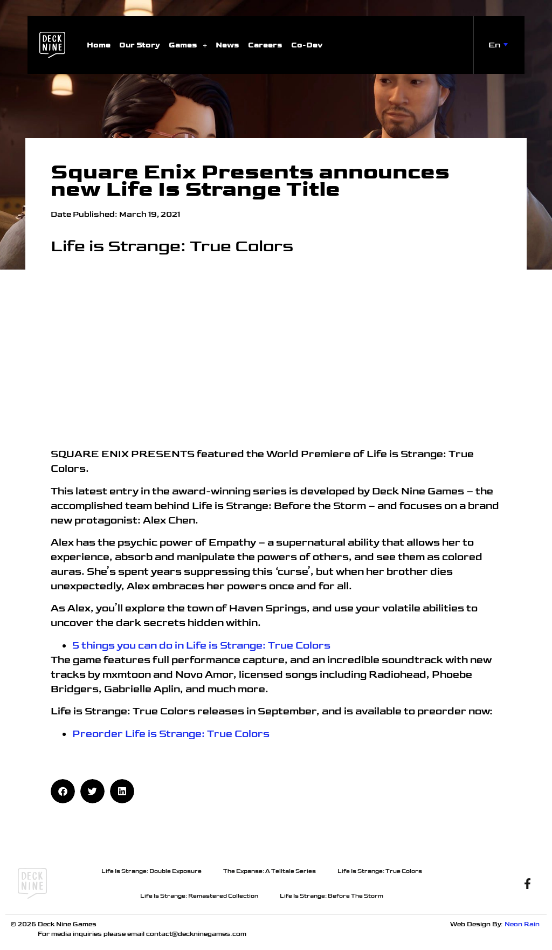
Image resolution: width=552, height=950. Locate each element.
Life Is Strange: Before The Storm (331, 895)
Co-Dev (306, 45)
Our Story (139, 45)
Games (188, 45)
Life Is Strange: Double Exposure (151, 871)
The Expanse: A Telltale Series (269, 871)
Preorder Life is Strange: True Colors (171, 734)
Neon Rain (523, 924)
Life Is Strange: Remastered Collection (199, 895)
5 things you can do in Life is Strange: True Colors (201, 645)
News (227, 45)
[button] (63, 791)
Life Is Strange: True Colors (379, 871)
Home (99, 45)
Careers (265, 45)
